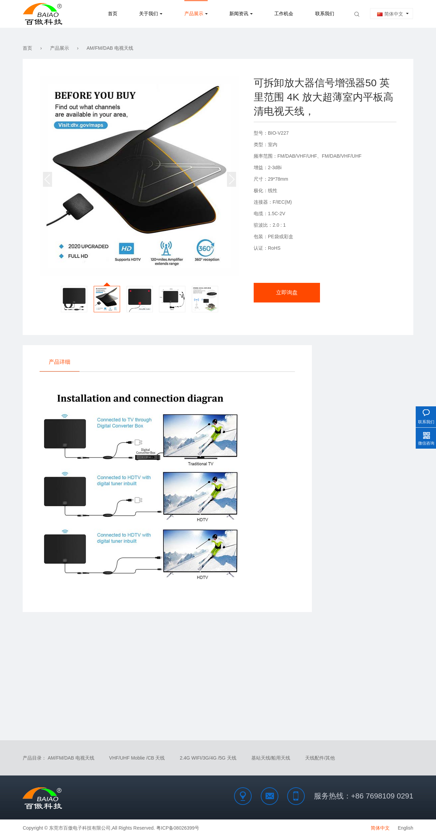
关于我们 (148, 14)
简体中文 (390, 14)
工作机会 (283, 14)
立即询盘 (281, 293)
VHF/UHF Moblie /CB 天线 (137, 754)
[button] (231, 179)
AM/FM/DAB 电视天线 (110, 48)
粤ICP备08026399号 (178, 824)
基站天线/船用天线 (271, 754)
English (405, 824)
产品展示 (193, 14)
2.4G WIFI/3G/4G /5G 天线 (208, 754)
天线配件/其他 (320, 754)
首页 (112, 14)
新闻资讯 (238, 14)
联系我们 (324, 14)
